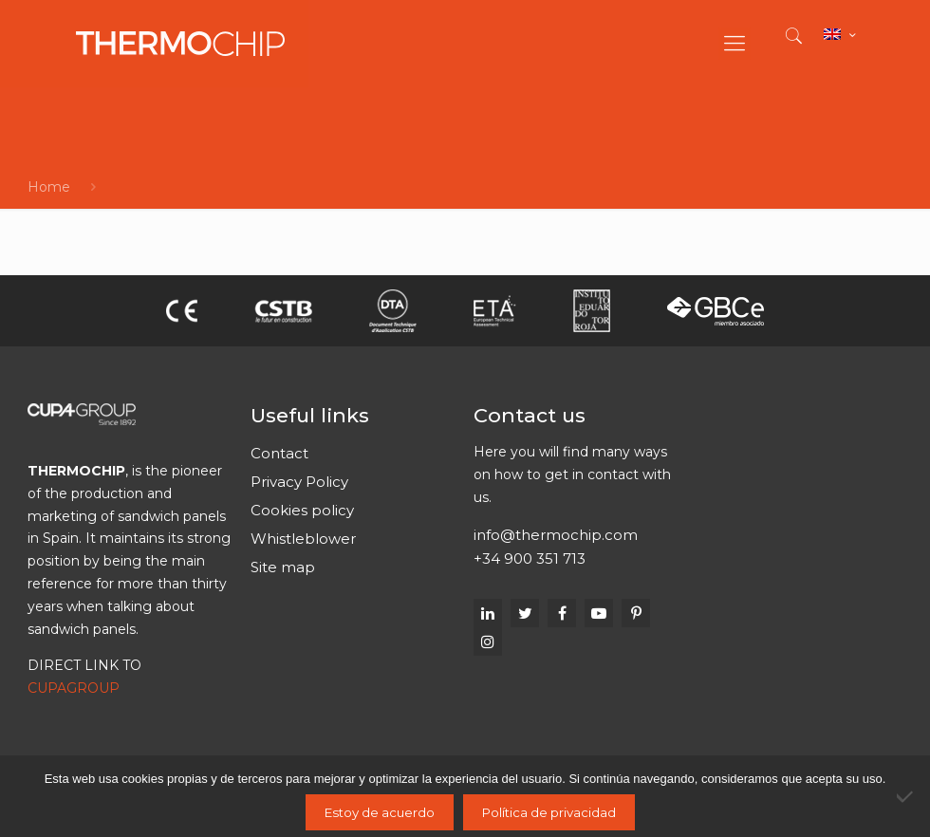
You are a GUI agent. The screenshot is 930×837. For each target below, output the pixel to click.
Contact (279, 453)
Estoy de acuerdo (380, 812)
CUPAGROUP (74, 688)
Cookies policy (302, 510)
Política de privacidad (549, 812)
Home (49, 186)
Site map (283, 567)
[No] (906, 796)
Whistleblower (303, 539)
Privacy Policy (299, 482)
